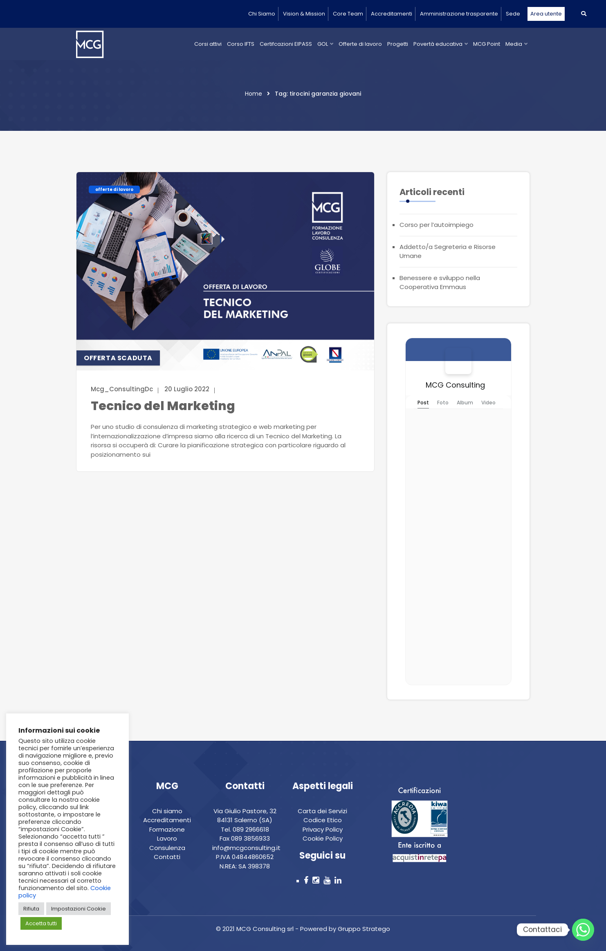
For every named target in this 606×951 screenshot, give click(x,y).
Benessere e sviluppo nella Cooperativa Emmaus (440, 283)
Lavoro (167, 838)
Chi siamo (167, 811)
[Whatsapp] (583, 930)
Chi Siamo (261, 14)
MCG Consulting (455, 385)
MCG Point (486, 44)
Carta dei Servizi (322, 811)
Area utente (546, 14)
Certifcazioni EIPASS (286, 44)
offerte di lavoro (114, 189)
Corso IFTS (240, 44)
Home (253, 94)
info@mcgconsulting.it (246, 847)
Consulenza (167, 847)
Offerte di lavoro (360, 44)
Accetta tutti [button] (41, 923)
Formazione (167, 829)
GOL (322, 44)
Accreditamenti (391, 14)
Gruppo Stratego (363, 928)
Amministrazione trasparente (459, 14)
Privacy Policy (323, 829)
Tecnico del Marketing (163, 406)
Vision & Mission (304, 14)
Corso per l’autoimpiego (437, 224)
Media (513, 44)
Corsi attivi (208, 44)
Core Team (348, 14)
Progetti (397, 44)
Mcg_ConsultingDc (122, 389)
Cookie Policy (323, 838)
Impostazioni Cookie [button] (78, 909)
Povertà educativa (437, 44)
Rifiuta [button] (31, 909)
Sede (513, 14)
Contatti (167, 856)
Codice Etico (322, 820)
